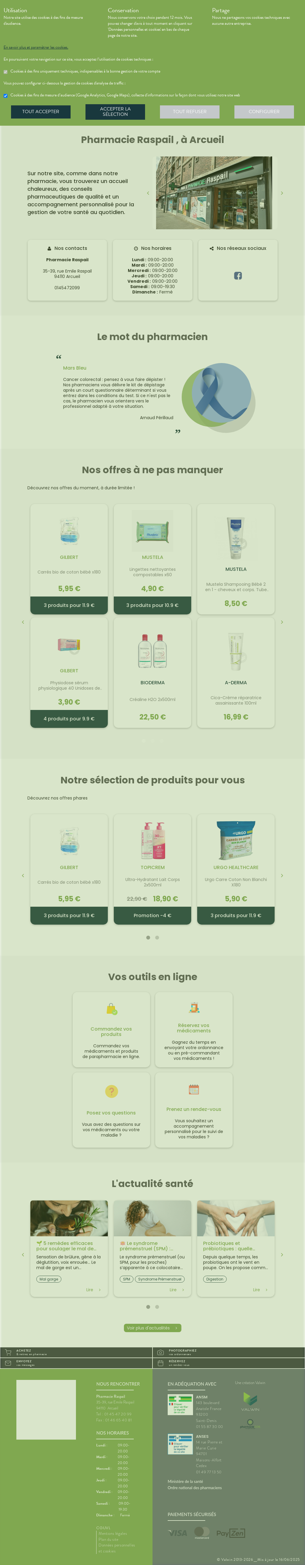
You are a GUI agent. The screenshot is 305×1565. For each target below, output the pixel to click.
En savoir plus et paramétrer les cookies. (36, 47)
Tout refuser (190, 111)
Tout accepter (40, 111)
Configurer (264, 111)
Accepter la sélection (115, 111)
